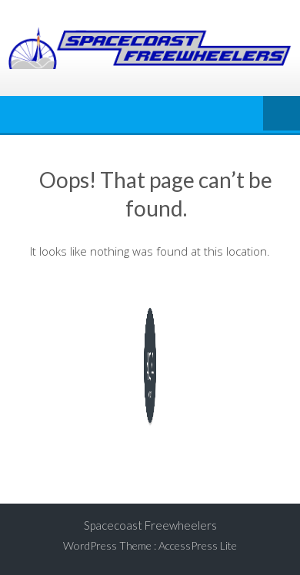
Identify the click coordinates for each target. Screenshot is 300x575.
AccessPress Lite (197, 545)
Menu (281, 114)
